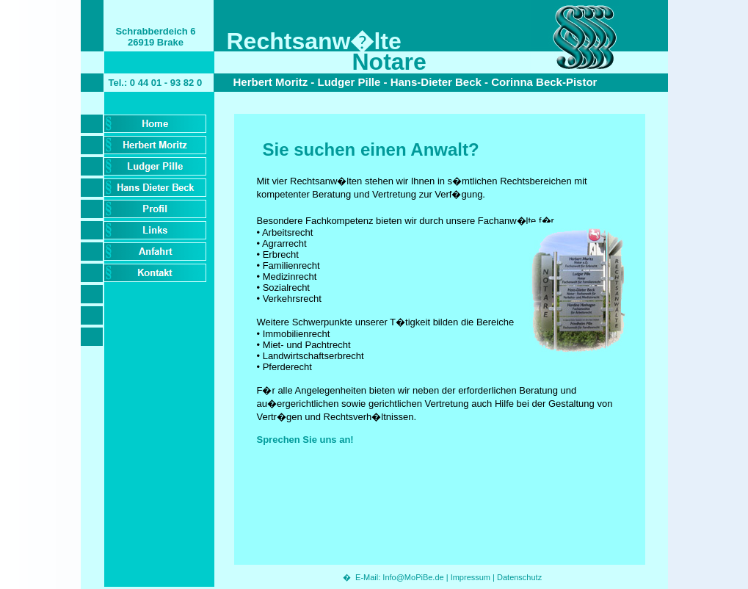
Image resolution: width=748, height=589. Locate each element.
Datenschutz (519, 577)
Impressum (470, 577)
